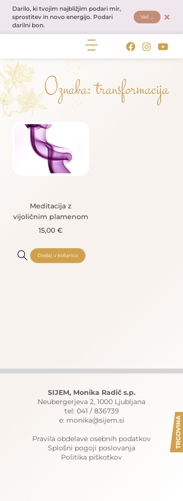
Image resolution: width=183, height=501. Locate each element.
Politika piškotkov (91, 457)
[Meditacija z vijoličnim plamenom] (22, 255)
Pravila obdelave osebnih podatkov (91, 438)
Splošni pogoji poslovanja (91, 448)
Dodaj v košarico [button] (58, 255)
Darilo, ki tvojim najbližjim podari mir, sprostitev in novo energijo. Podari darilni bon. (66, 17)
